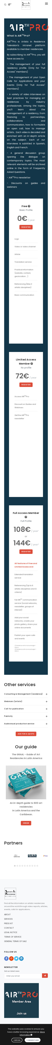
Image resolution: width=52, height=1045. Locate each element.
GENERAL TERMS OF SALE (15, 941)
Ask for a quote (26, 734)
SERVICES (8, 919)
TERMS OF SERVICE (12, 936)
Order (26, 823)
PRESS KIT (8, 923)
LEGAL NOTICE (10, 932)
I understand (32, 1040)
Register (26, 227)
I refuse (16, 1040)
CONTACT (9, 927)
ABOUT (7, 914)
